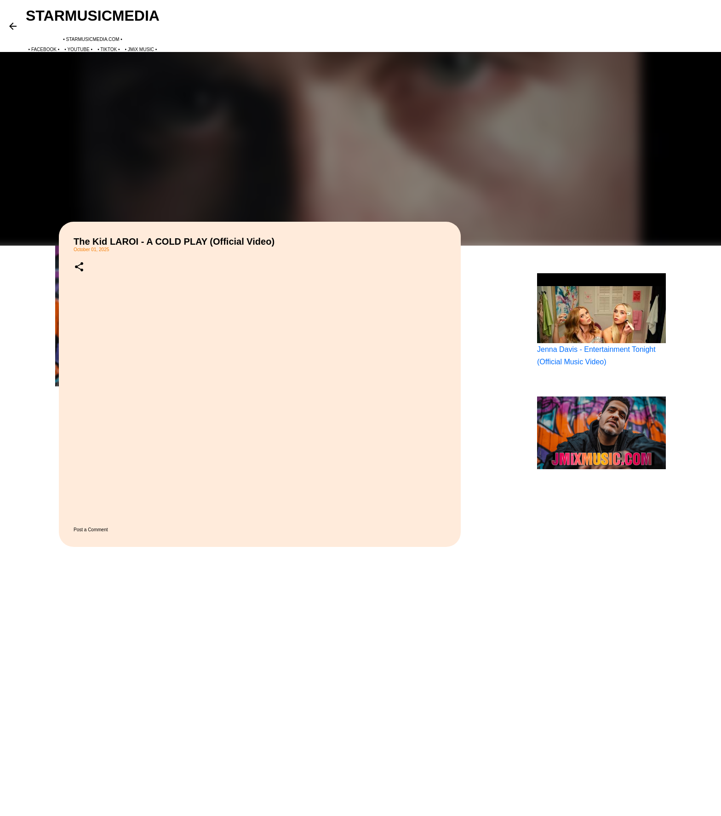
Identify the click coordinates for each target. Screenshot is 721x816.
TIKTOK (108, 49)
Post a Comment (91, 529)
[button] (79, 267)
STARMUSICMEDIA (93, 15)
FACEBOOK (44, 49)
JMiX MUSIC (141, 49)
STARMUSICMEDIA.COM (93, 39)
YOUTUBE (78, 49)
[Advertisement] (507, 397)
